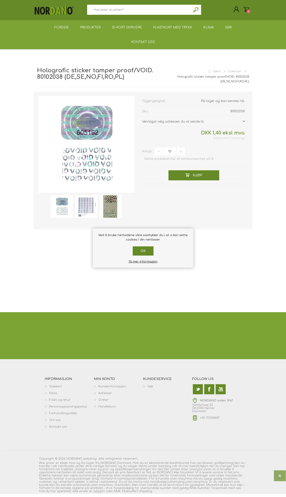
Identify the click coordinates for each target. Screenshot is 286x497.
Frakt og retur (60, 403)
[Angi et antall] (170, 155)
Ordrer (103, 403)
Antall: (147, 154)
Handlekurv (242, 11)
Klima (53, 396)
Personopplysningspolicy (68, 409)
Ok (143, 251)
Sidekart (55, 389)
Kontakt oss (58, 429)
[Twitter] (198, 392)
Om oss (55, 423)
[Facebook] (209, 392)
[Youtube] (221, 392)
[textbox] (139, 11)
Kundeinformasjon (112, 389)
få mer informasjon (143, 261)
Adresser (105, 396)
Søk (196, 11)
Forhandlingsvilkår (63, 416)
